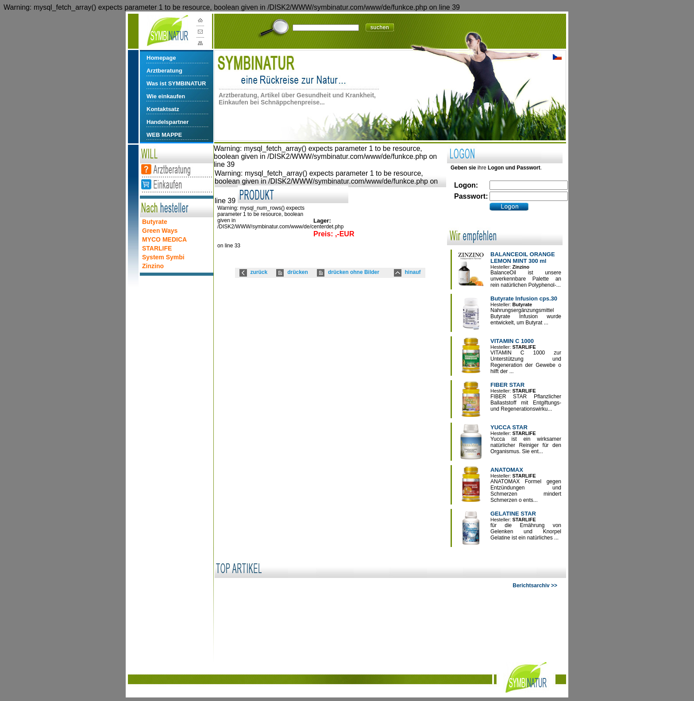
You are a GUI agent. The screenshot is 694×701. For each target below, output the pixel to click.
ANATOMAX (506, 469)
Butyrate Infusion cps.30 (523, 298)
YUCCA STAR (509, 427)
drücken (297, 272)
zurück (259, 272)
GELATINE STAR (513, 513)
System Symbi (163, 257)
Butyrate (154, 221)
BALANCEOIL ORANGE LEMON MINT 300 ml (522, 257)
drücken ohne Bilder (353, 272)
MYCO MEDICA (164, 239)
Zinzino (153, 266)
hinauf (413, 272)
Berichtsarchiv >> (535, 585)
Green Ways (159, 230)
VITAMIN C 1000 (512, 341)
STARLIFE (157, 248)
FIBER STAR (507, 384)
